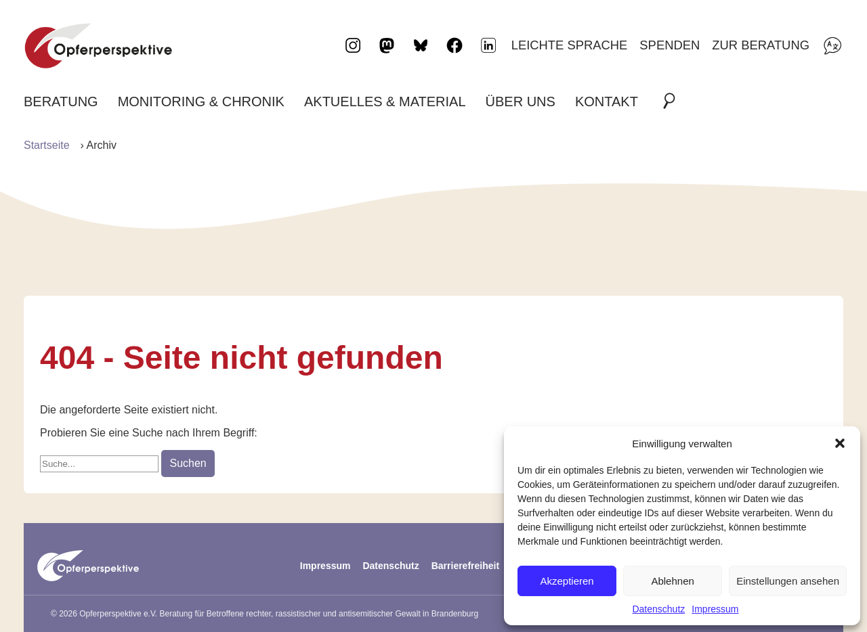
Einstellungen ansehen (787, 581)
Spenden (669, 45)
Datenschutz (658, 609)
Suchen (187, 463)
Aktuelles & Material (385, 101)
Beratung (61, 101)
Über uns (520, 101)
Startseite (47, 145)
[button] (840, 443)
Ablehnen (672, 581)
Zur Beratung (760, 45)
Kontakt (606, 101)
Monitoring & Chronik (201, 101)
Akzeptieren (566, 581)
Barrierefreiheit (465, 565)
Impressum (715, 609)
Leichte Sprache (569, 45)
